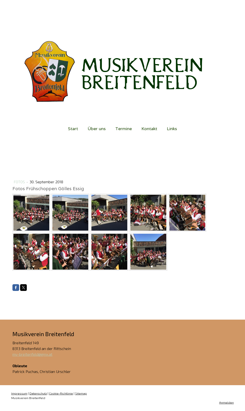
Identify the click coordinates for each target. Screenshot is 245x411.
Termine (123, 128)
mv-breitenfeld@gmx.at (32, 354)
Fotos (20, 181)
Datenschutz (38, 393)
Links (172, 128)
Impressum (19, 393)
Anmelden (226, 402)
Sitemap (81, 393)
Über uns (97, 128)
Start (73, 128)
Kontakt (149, 128)
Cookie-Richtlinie (61, 393)
